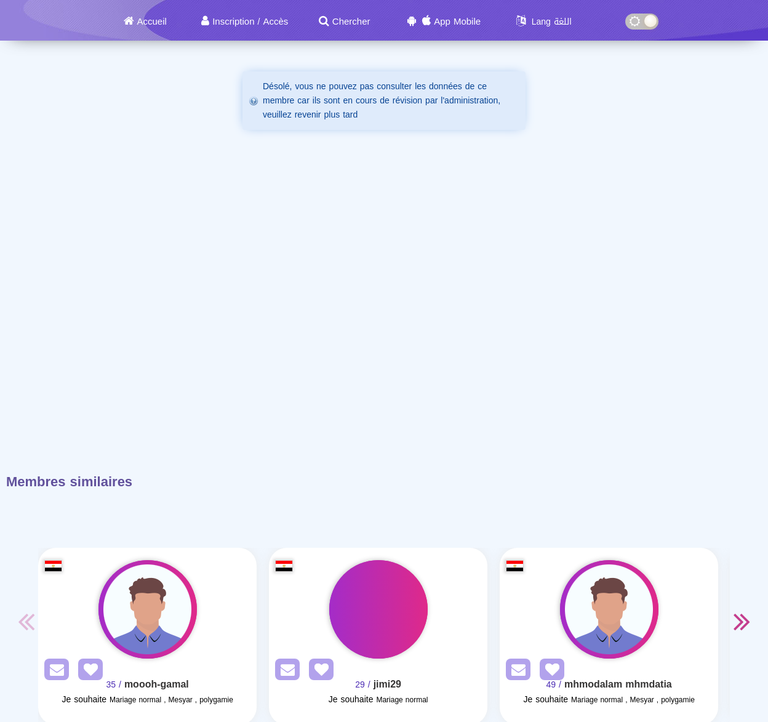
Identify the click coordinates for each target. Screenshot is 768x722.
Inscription (233, 21)
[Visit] (147, 609)
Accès (275, 21)
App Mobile (457, 21)
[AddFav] (87, 672)
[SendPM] (53, 672)
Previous (26, 621)
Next (742, 621)
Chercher (351, 21)
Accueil (152, 21)
